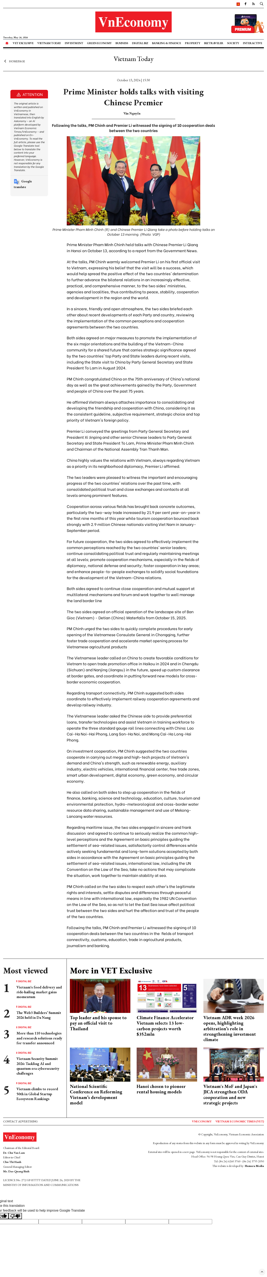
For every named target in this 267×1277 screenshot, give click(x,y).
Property (192, 43)
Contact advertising (20, 1121)
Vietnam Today (49, 43)
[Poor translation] (15, 1216)
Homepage (14, 61)
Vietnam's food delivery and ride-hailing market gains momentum (39, 992)
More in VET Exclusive (111, 970)
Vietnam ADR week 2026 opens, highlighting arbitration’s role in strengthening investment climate (229, 1029)
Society (233, 43)
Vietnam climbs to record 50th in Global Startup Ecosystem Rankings (37, 1093)
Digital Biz (140, 43)
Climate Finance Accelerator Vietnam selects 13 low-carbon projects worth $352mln (165, 1026)
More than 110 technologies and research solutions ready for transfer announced (39, 1038)
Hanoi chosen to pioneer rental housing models (161, 1089)
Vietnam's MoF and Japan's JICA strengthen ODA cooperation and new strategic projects (230, 1094)
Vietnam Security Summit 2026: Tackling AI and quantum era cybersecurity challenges (37, 1066)
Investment (74, 43)
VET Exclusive (23, 43)
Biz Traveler (213, 43)
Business (121, 43)
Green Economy (99, 43)
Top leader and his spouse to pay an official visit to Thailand (98, 1023)
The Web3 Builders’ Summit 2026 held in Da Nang (38, 1015)
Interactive (252, 43)
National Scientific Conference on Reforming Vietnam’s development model (96, 1094)
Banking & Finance (166, 43)
